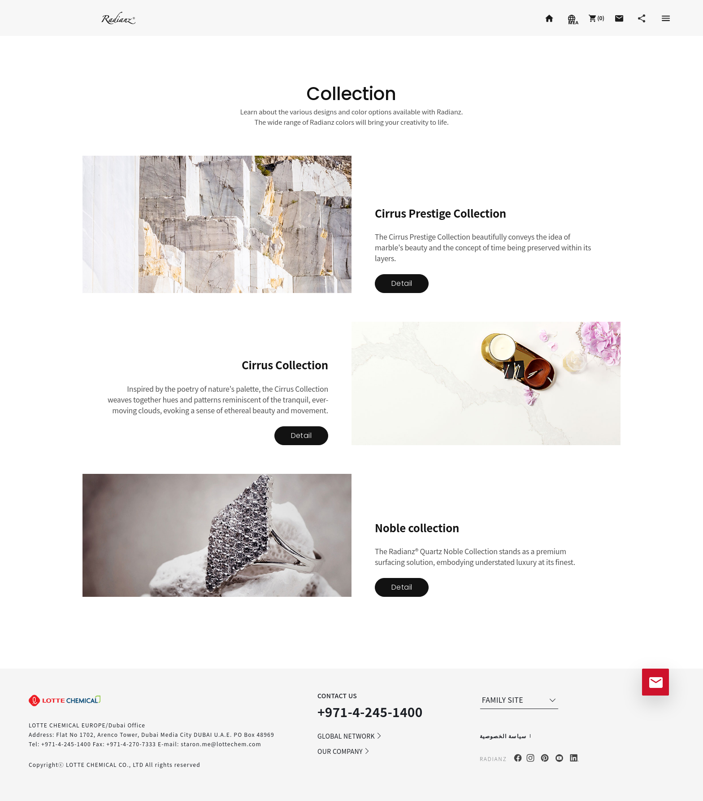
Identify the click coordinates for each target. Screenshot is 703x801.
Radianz (118, 18)
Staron (47, 18)
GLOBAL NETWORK (349, 736)
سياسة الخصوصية (503, 736)
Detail (401, 283)
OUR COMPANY (343, 751)
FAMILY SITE (520, 699)
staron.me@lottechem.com (221, 744)
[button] (595, 18)
